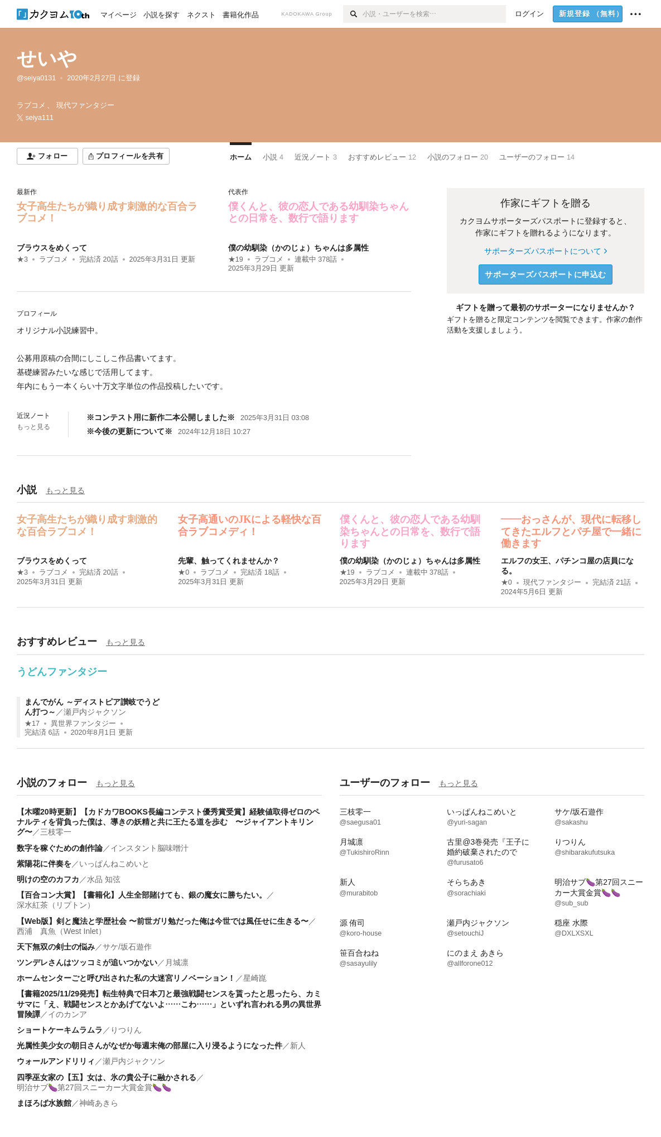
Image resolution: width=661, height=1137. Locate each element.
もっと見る (33, 426)
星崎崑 (255, 978)
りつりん (126, 1029)
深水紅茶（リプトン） (56, 904)
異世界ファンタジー (83, 724)
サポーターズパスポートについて (545, 251)
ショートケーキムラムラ (60, 1029)
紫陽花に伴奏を (44, 863)
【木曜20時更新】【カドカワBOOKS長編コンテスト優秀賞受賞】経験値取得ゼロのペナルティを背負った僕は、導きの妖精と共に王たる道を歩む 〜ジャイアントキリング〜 (168, 821)
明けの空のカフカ (48, 879)
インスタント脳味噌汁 (149, 848)
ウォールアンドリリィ (56, 1061)
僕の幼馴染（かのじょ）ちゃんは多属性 (298, 247)
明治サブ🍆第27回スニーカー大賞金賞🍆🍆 (94, 1087)
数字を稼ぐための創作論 (60, 848)
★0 (183, 572)
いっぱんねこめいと (114, 863)
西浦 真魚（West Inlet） (61, 931)
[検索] (353, 14)
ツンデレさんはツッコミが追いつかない (87, 962)
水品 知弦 (103, 879)
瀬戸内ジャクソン (95, 711)
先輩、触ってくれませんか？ (228, 560)
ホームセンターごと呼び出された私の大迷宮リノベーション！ (126, 978)
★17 (32, 724)
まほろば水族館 (44, 1103)
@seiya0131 (36, 78)
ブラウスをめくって (52, 247)
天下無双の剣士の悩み (56, 946)
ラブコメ (53, 259)
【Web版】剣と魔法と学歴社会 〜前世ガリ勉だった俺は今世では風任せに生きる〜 (162, 921)
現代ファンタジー (552, 582)
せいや (47, 58)
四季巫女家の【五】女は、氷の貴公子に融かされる (106, 1077)
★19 (235, 259)
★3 (22, 259)
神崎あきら (98, 1103)
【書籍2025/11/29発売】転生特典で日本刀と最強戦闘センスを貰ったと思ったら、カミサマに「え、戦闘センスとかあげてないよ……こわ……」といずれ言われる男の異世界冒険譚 (169, 1003)
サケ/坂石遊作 (127, 946)
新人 (298, 1045)
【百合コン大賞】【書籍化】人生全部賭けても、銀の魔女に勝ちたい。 (142, 894)
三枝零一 (55, 831)
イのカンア (67, 1014)
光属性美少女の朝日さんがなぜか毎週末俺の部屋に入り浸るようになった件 (149, 1045)
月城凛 (177, 962)
